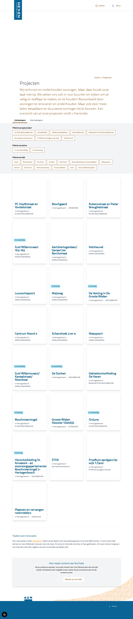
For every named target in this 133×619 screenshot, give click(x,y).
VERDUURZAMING (60, 132)
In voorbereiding (21, 150)
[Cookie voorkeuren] (4, 614)
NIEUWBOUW (78, 132)
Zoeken (100, 6)
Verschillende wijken (86, 167)
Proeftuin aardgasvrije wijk (48, 138)
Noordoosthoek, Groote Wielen (84, 162)
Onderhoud (68, 138)
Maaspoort (106, 162)
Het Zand (63, 162)
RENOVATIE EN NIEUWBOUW (101, 132)
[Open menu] (116, 5)
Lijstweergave (19, 120)
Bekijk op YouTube (73, 579)
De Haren (28, 167)
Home (97, 77)
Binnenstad (27, 162)
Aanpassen (56, 579)
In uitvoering (37, 150)
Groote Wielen (59, 167)
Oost (16, 162)
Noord (16, 167)
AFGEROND (42, 132)
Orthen (52, 162)
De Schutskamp (43, 167)
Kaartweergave (36, 120)
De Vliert (40, 162)
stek (72, 167)
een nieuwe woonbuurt (23, 138)
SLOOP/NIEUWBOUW (23, 132)
